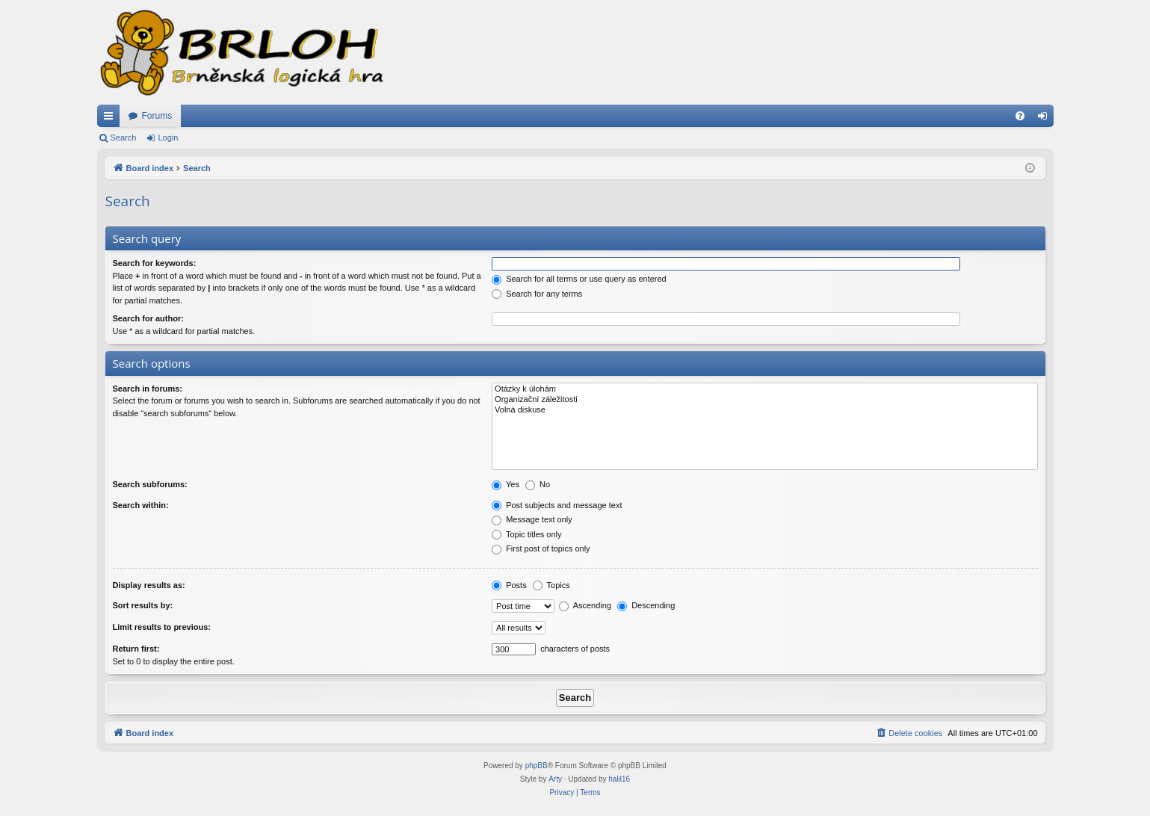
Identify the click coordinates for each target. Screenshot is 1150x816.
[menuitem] (1020, 116)
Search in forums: (148, 388)
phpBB (536, 765)
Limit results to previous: (162, 626)
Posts (509, 585)
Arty (555, 779)
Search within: (141, 505)
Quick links (111, 119)
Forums (157, 116)
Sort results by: (143, 605)
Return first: (136, 648)
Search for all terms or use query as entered (579, 278)
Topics (551, 585)
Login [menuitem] (1045, 119)
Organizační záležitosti (764, 400)
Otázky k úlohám (764, 389)
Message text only (532, 519)
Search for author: (148, 318)
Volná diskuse (764, 410)
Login (168, 137)
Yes (505, 484)
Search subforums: (150, 484)
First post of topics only (541, 548)
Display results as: (149, 585)
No (537, 484)
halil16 (619, 779)
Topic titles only (526, 534)
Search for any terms (537, 293)
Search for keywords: (155, 263)
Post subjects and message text (557, 505)
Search (124, 137)
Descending (646, 605)
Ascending (585, 605)
